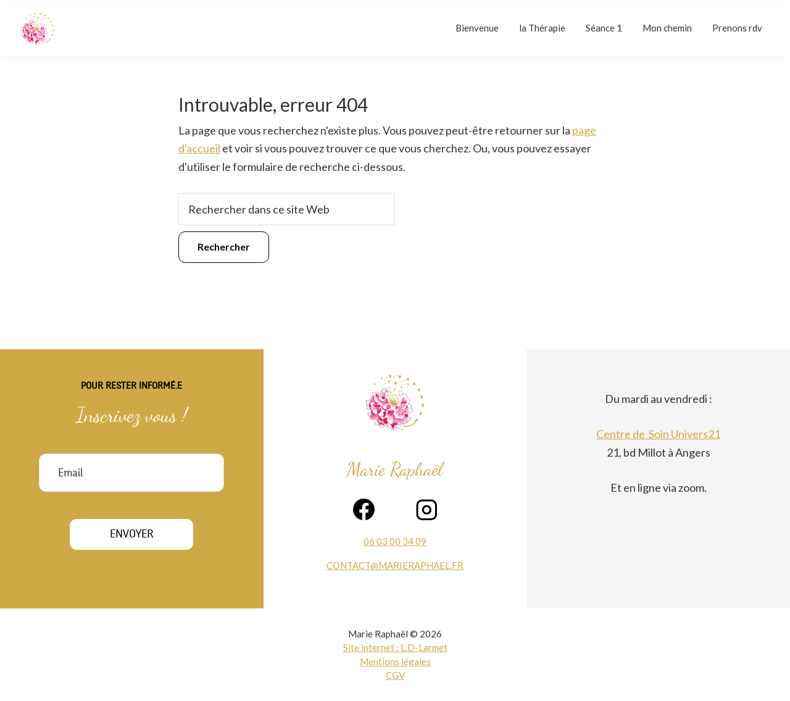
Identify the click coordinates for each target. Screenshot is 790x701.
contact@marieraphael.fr (395, 565)
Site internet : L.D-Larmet (395, 647)
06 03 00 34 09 (395, 541)
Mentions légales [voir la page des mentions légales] (395, 661)
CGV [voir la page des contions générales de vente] (395, 675)
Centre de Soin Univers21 (658, 434)
